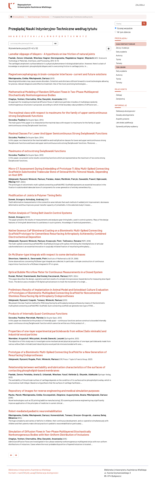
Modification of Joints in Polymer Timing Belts (35, 195)
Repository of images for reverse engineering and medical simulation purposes (53, 390)
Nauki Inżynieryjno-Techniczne (38, 17)
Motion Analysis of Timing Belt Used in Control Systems (40, 212)
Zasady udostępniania (125, 115)
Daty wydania (121, 51)
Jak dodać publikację (124, 122)
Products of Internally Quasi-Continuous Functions (37, 313)
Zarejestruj (120, 99)
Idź (55, 43)
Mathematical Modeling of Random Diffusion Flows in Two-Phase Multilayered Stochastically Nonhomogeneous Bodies (53, 93)
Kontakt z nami (15, 472)
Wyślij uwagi (29, 472)
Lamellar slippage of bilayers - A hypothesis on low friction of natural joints (51, 53)
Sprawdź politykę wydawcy (127, 126)
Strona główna (18, 17)
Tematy (119, 63)
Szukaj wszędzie (123, 28)
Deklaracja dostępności (125, 111)
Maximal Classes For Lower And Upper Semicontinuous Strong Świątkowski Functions (57, 133)
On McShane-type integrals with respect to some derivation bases (46, 254)
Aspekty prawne (122, 119)
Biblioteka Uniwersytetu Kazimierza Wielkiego (29, 469)
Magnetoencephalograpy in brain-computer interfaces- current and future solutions (57, 74)
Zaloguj (119, 95)
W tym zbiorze (123, 32)
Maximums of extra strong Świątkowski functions (37, 150)
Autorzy (119, 55)
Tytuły (118, 59)
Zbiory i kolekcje (122, 48)
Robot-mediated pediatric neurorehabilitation (35, 411)
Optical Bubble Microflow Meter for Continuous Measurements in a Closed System (55, 272)
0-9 (10, 36)
